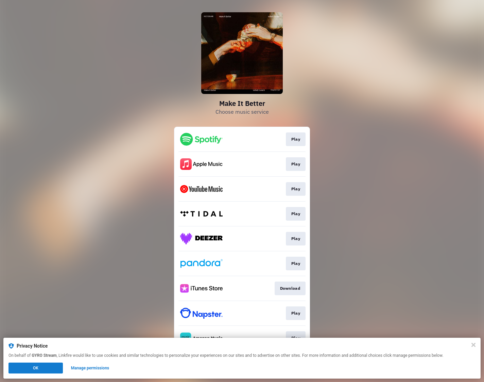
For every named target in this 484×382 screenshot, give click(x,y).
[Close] (473, 344)
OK (35, 368)
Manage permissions (90, 368)
